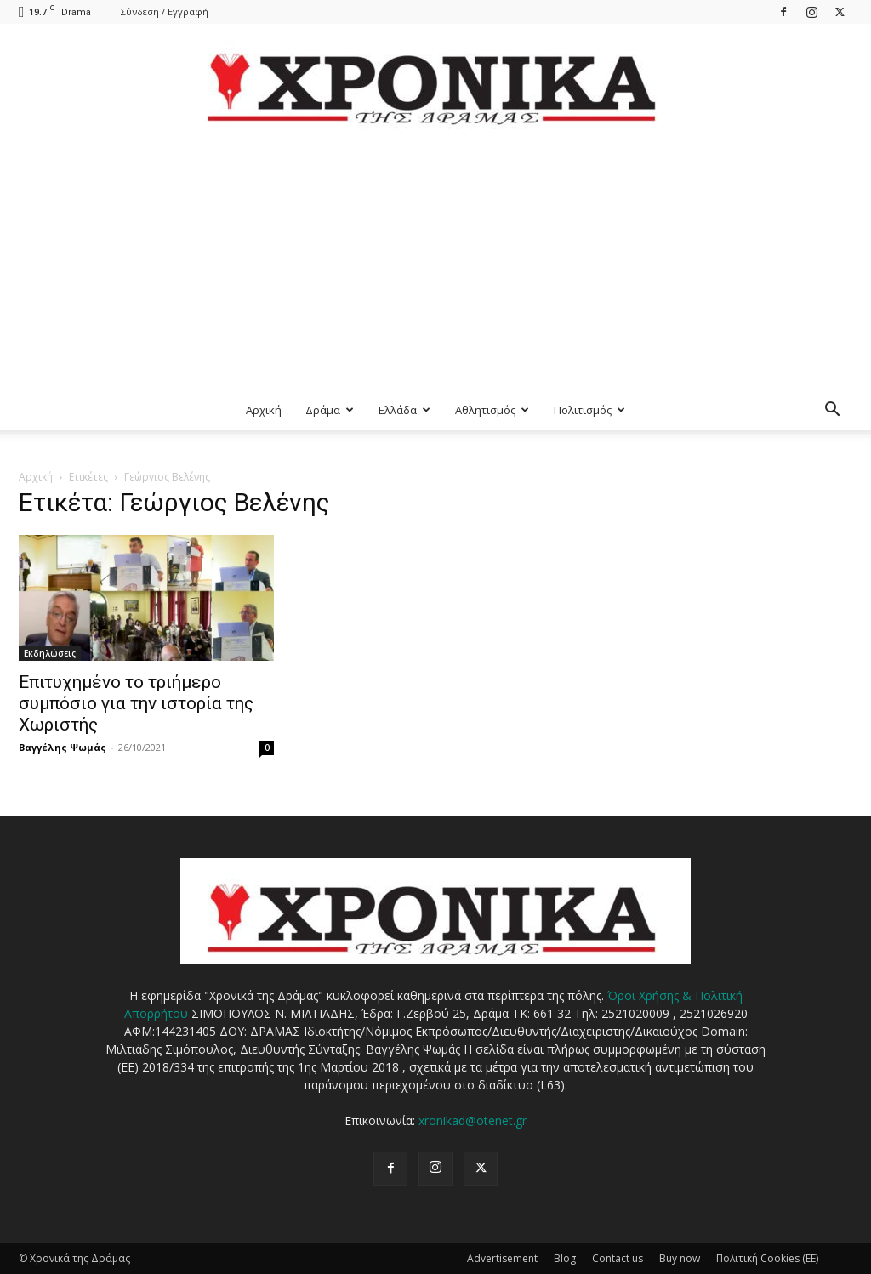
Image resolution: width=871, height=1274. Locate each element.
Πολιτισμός (589, 410)
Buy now (679, 1258)
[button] (831, 411)
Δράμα (329, 410)
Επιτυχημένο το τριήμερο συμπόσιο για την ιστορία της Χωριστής (136, 703)
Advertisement (502, 1258)
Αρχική (264, 410)
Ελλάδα (404, 410)
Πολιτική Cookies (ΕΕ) (767, 1258)
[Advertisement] (435, 262)
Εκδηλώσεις (50, 653)
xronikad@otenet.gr (472, 1120)
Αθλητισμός (492, 410)
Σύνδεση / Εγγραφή (164, 11)
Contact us (617, 1258)
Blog (565, 1258)
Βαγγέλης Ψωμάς (62, 747)
